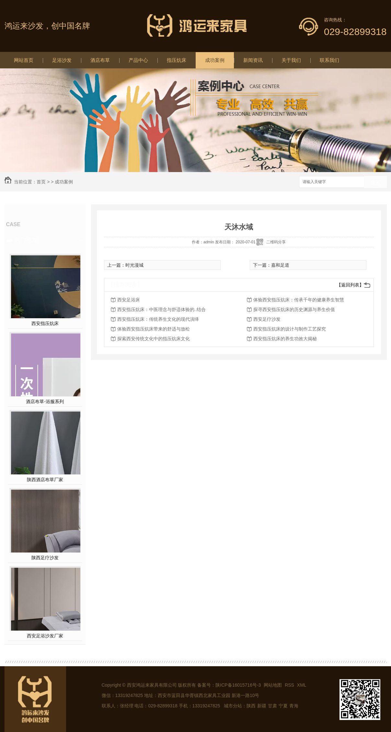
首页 (41, 181)
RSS (290, 685)
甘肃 (272, 705)
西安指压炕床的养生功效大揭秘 (285, 338)
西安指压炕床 (45, 323)
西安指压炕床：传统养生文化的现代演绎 (158, 319)
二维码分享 (276, 242)
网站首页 (23, 60)
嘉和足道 (280, 265)
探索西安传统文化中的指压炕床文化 (153, 338)
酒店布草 (100, 60)
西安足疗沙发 (267, 319)
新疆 (261, 705)
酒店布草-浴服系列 (45, 401)
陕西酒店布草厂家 (45, 479)
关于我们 (291, 60)
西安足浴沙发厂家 (45, 635)
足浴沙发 (62, 60)
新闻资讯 (253, 60)
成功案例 (214, 60)
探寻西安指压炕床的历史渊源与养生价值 (294, 309)
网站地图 (273, 685)
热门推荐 (26, 240)
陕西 (251, 705)
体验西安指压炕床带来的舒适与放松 (153, 328)
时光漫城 (134, 265)
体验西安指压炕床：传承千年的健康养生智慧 (298, 299)
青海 (293, 705)
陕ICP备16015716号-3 (238, 685)
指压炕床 (176, 60)
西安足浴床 (128, 299)
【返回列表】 (350, 284)
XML (301, 685)
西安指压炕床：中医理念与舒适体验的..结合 (161, 309)
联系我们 (329, 60)
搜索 (375, 182)
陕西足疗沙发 (45, 557)
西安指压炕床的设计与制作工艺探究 (289, 328)
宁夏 (283, 705)
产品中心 (138, 60)
